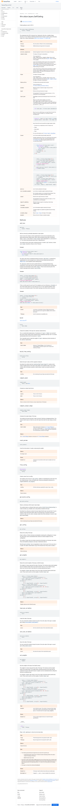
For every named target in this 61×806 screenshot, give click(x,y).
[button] (8, 10)
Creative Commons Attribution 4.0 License (50, 779)
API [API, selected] (25, 1)
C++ (13, 7)
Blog (18, 792)
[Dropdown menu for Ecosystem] (35, 1)
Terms (18, 804)
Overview (3, 7)
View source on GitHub (26, 21)
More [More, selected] (21, 7)
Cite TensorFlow (42, 799)
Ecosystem (32, 1)
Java (17, 7)
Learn (19, 1)
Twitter (18, 796)
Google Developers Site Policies (49, 780)
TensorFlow (22, 13)
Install (15, 1)
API (26, 13)
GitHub (57, 1)
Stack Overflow (42, 796)
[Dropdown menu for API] (27, 1)
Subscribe (55, 804)
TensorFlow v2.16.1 (6, 5)
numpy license (49, 781)
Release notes (42, 794)
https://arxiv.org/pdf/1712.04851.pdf (42, 38)
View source (22, 320)
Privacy (22, 804)
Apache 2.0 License (33, 780)
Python (9, 7)
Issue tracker (41, 792)
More (37, 13)
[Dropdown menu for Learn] (22, 1)
